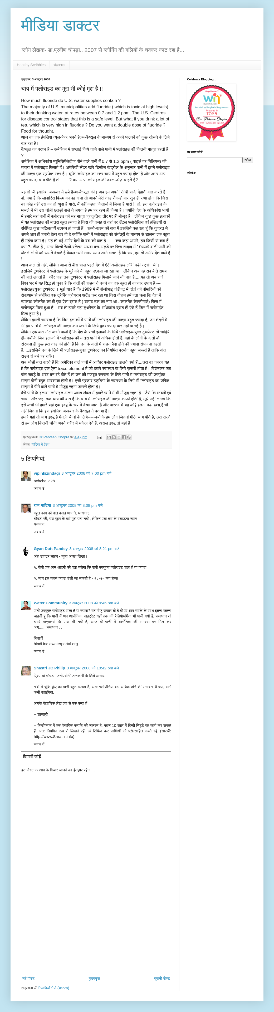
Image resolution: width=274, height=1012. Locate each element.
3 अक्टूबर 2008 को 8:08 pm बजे (78, 505)
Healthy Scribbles (31, 65)
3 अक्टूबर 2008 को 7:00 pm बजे (86, 473)
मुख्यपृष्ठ (94, 978)
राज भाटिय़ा (42, 505)
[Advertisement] (96, 931)
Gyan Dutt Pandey (51, 548)
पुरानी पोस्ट (162, 978)
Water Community (50, 603)
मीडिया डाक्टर (60, 25)
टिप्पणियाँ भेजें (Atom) (53, 988)
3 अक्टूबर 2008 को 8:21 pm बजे (94, 548)
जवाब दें (39, 488)
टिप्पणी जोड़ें (32, 756)
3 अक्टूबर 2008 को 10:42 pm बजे (93, 668)
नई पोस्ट (28, 978)
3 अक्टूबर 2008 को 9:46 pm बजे (94, 603)
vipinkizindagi (47, 473)
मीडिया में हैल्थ (41, 444)
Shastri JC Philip (49, 668)
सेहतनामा (59, 65)
